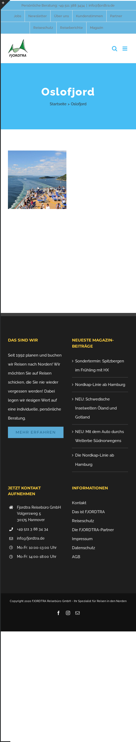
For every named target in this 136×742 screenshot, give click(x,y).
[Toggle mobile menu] (125, 48)
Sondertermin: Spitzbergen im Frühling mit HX (99, 365)
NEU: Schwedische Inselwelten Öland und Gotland (96, 408)
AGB (76, 556)
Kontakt (79, 502)
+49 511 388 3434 (71, 5)
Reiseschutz (83, 520)
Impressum (82, 538)
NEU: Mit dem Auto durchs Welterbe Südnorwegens (99, 436)
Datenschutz (83, 547)
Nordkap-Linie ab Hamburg (100, 384)
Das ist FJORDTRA (88, 511)
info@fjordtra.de (102, 5)
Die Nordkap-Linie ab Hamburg (94, 460)
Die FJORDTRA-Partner (93, 529)
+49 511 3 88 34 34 (32, 529)
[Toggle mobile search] (114, 48)
